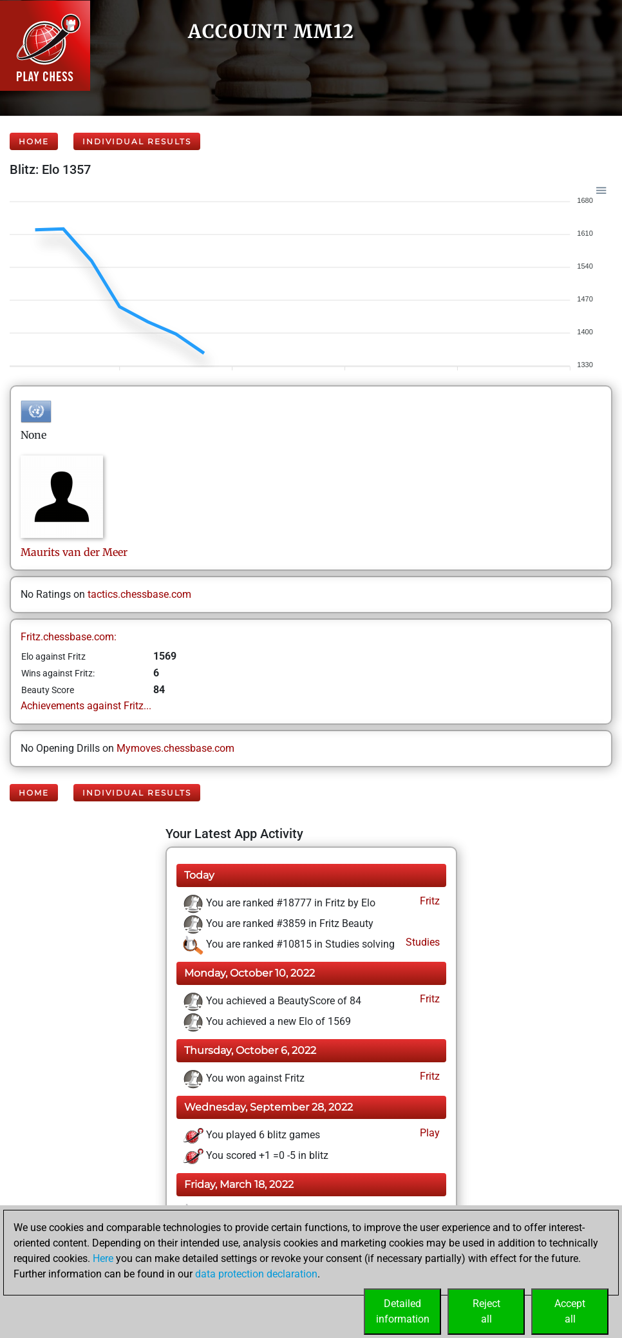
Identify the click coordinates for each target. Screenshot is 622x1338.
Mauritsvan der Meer (74, 552)
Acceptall (569, 1311)
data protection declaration (256, 1274)
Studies (421, 942)
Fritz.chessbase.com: (69, 637)
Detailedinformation (402, 1311)
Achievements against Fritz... (86, 706)
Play (428, 1133)
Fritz (428, 901)
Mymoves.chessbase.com (175, 748)
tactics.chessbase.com (139, 594)
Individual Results (136, 141)
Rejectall (486, 1311)
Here (103, 1258)
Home (34, 141)
